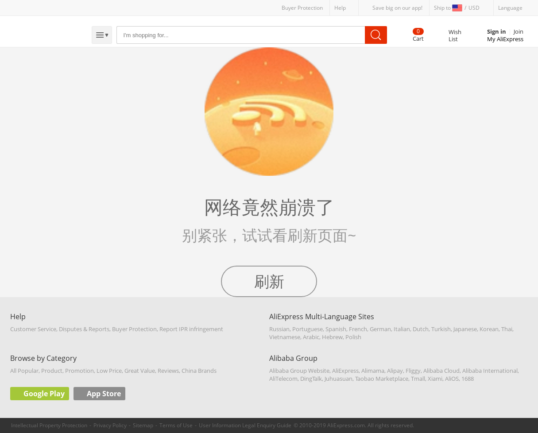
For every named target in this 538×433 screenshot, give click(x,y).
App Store (104, 393)
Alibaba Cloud (441, 371)
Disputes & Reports (84, 329)
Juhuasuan (338, 379)
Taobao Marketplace (381, 379)
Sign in (496, 31)
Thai (506, 329)
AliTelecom (283, 379)
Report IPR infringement (191, 329)
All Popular (24, 371)
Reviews (168, 371)
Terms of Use (176, 425)
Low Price (109, 371)
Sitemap (143, 425)
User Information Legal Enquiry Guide (245, 425)
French (358, 329)
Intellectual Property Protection (49, 425)
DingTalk (311, 379)
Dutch (421, 329)
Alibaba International (490, 371)
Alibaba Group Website (299, 371)
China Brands (199, 371)
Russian (279, 329)
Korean (489, 329)
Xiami (435, 379)
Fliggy (413, 371)
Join (518, 31)
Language (510, 8)
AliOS (452, 379)
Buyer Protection (302, 8)
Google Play (44, 393)
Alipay (395, 371)
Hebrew (332, 337)
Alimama (372, 371)
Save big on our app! (397, 8)
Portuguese (307, 329)
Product (51, 371)
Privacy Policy (110, 425)
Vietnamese (284, 337)
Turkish (441, 329)
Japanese (465, 329)
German (380, 329)
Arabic (311, 337)
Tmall (418, 379)
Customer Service (33, 329)
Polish (353, 337)
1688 (467, 379)
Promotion (79, 371)
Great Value (139, 371)
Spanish (335, 329)
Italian (402, 329)
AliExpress (345, 371)
